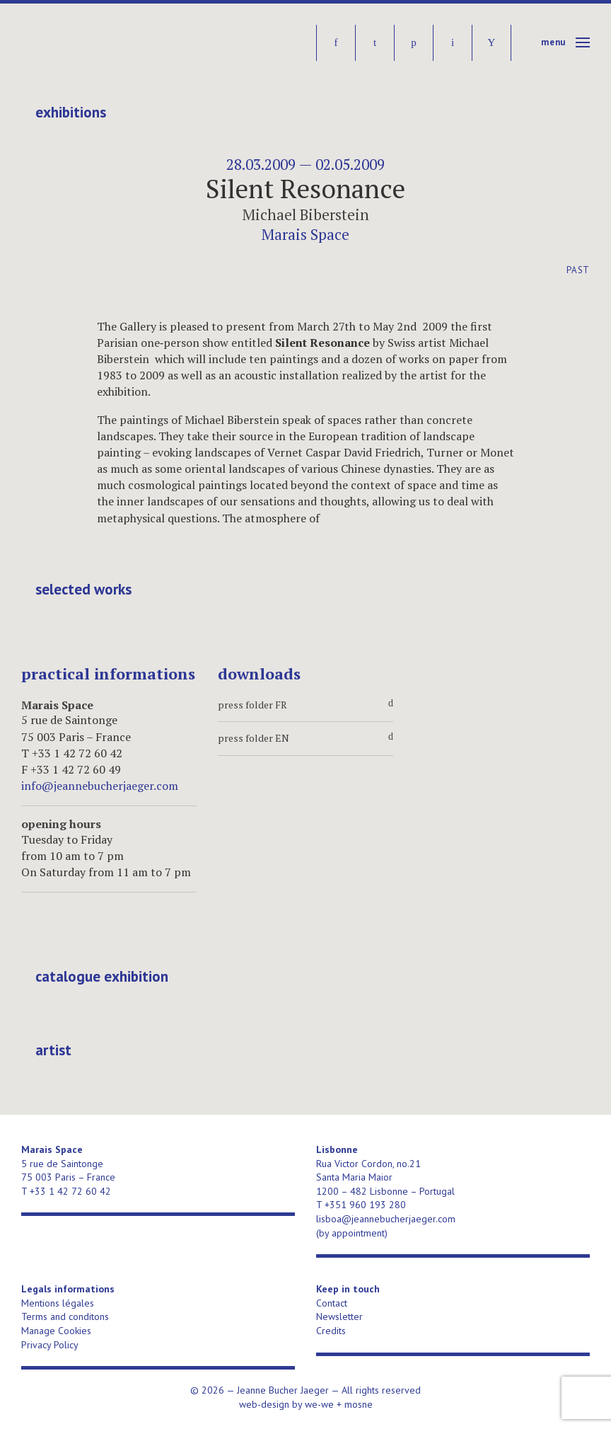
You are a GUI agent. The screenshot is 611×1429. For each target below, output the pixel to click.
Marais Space (305, 234)
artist (53, 1050)
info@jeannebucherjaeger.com (99, 785)
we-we (319, 1404)
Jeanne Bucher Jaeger (129, 43)
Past (578, 270)
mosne (358, 1404)
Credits (331, 1330)
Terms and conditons (65, 1316)
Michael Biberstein (306, 214)
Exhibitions (70, 112)
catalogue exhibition (101, 977)
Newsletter (339, 1316)
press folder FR (305, 705)
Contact (331, 1303)
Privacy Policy (49, 1344)
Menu (553, 42)
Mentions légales (57, 1303)
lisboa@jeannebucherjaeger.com (385, 1218)
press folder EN (305, 738)
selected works (83, 589)
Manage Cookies (56, 1330)
